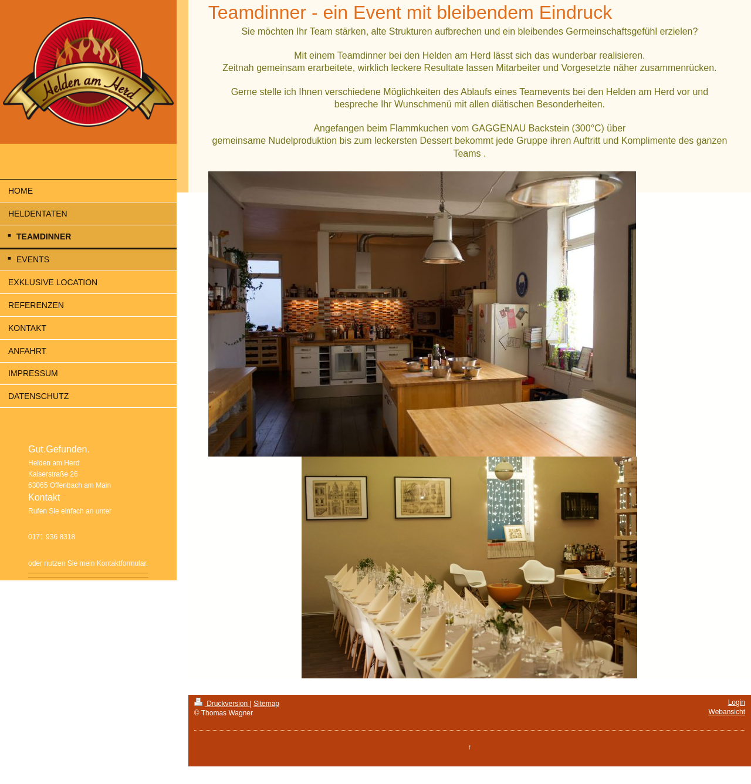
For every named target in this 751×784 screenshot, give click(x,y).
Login (736, 702)
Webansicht (727, 712)
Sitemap (266, 703)
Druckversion (222, 703)
